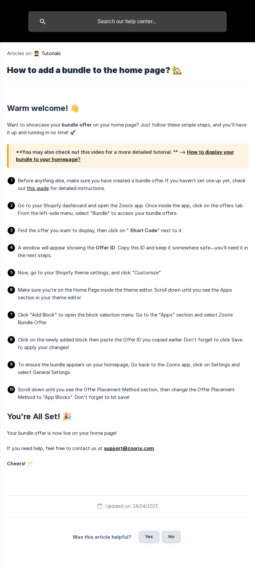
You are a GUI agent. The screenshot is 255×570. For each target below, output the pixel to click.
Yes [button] (149, 536)
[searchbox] (127, 21)
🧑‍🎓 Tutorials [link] (47, 53)
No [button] (171, 536)
